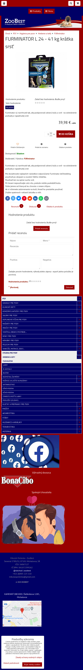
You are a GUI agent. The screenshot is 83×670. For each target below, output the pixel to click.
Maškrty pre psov (42, 324)
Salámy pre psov (10, 315)
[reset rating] (30, 281)
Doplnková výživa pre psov (42, 320)
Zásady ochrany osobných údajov (29, 657)
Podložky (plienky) (10, 400)
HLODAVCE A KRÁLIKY (42, 422)
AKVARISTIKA (42, 413)
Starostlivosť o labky (12, 396)
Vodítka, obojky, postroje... (42, 332)
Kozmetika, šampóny (42, 377)
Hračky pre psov (42, 328)
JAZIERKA (42, 431)
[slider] (40, 103)
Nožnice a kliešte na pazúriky (42, 381)
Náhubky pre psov (42, 341)
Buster (6, 373)
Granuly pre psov (42, 303)
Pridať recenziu (41, 228)
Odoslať (69, 287)
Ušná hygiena (8, 388)
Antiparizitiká (9, 384)
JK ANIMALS (7, 369)
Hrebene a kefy (42, 357)
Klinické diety (42, 307)
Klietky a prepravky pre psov (42, 404)
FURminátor (8, 361)
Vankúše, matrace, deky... (42, 349)
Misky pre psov (42, 336)
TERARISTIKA (42, 427)
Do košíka (65, 134)
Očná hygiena (8, 392)
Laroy (5, 365)
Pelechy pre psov (42, 345)
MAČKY (42, 408)
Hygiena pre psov (42, 353)
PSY (42, 298)
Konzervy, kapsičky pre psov (42, 311)
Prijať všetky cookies (32, 664)
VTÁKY (42, 418)
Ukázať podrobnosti (11, 663)
